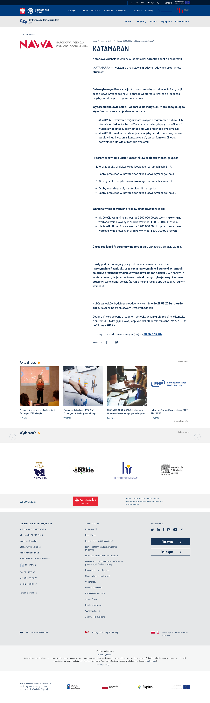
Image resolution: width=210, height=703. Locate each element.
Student (84, 10)
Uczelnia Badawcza (93, 605)
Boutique (167, 552)
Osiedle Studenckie (93, 587)
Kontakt (168, 2)
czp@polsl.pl (31, 540)
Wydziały (149, 10)
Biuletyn (167, 541)
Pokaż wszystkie (184, 362)
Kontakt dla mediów (28, 592)
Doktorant (95, 10)
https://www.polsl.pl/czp (31, 546)
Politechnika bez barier (95, 593)
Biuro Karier (90, 535)
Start (22, 34)
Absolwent (121, 10)
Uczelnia (138, 10)
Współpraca (166, 21)
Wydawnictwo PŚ (92, 610)
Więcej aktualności (181, 421)
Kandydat (72, 10)
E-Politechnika (182, 21)
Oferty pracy (90, 581)
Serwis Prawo (91, 599)
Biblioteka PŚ (91, 529)
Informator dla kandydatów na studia (101, 555)
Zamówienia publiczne (95, 616)
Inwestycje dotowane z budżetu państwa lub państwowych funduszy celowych (104, 563)
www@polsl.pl (150, 661)
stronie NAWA (153, 334)
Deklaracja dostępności (105, 664)
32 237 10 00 (30, 565)
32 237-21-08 (37, 535)
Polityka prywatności (105, 654)
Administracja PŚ (92, 523)
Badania (153, 21)
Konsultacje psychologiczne (97, 570)
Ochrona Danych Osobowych (97, 575)
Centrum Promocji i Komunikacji (99, 540)
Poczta (122, 2)
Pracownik (108, 10)
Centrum (128, 21)
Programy (141, 21)
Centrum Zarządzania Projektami (43, 19)
